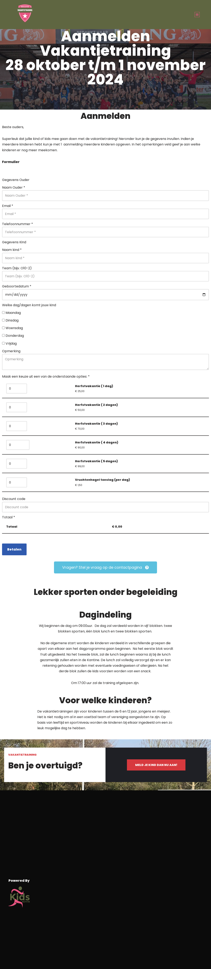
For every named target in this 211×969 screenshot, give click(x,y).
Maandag (13, 312)
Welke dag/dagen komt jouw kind (29, 305)
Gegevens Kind (14, 242)
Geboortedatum (16, 286)
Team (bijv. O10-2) (17, 268)
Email (7, 205)
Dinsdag (12, 320)
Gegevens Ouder (15, 179)
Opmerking (11, 351)
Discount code (13, 498)
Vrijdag (11, 343)
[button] (197, 14)
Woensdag (14, 328)
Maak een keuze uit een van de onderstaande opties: (46, 376)
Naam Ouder (13, 187)
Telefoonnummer (17, 224)
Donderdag (15, 335)
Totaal (8, 517)
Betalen (14, 549)
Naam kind (12, 249)
